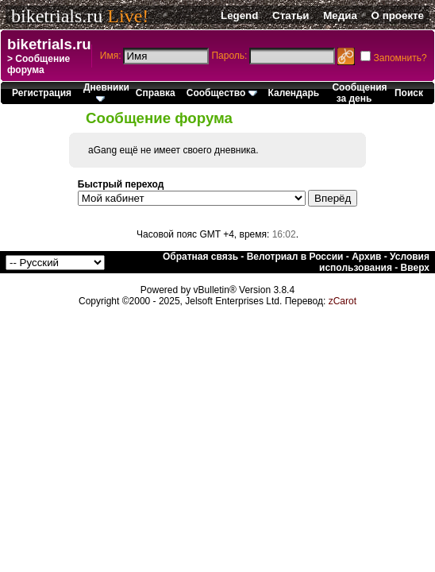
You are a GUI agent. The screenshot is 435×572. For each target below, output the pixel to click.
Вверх (415, 267)
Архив (366, 256)
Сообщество (222, 93)
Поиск (409, 93)
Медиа (340, 15)
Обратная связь (200, 256)
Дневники (106, 92)
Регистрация (41, 93)
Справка (155, 93)
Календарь (294, 93)
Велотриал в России (295, 256)
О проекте (397, 15)
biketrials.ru (56, 16)
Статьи (290, 15)
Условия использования (374, 262)
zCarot (342, 301)
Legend (239, 15)
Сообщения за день (359, 93)
